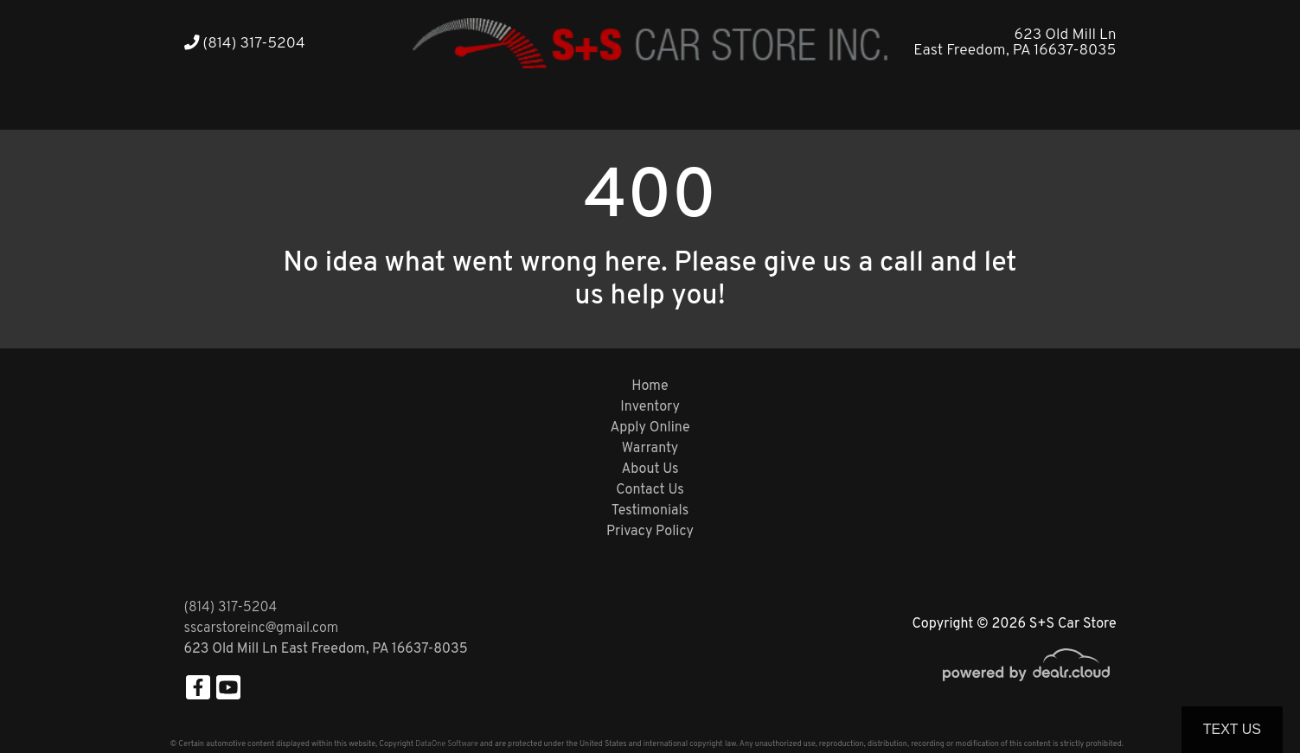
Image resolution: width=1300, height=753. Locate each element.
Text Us (1232, 729)
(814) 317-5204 (244, 44)
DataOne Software (446, 744)
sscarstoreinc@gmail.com (261, 628)
